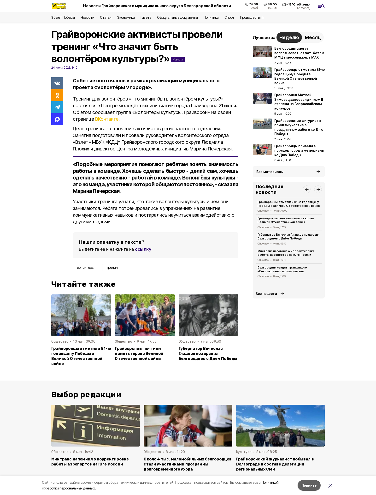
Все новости (266, 294)
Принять (309, 485)
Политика (211, 17)
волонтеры (85, 267)
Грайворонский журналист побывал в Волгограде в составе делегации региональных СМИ (275, 464)
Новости (87, 17)
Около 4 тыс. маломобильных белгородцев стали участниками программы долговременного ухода (188, 464)
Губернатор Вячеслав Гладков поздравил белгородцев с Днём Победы (208, 353)
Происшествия (252, 17)
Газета (146, 17)
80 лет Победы (63, 17)
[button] (307, 189)
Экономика (126, 17)
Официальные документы (177, 17)
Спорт (229, 17)
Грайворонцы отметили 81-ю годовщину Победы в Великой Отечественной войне (81, 356)
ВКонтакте (106, 119)
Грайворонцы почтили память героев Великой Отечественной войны (139, 353)
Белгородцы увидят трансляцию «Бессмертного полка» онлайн (282, 269)
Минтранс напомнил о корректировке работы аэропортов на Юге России (286, 253)
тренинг (112, 267)
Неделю (289, 37)
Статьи (106, 17)
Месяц (313, 37)
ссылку (143, 249)
